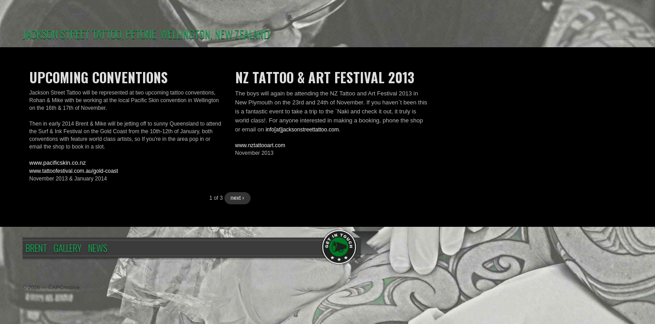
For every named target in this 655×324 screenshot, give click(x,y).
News (98, 248)
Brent (36, 248)
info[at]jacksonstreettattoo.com (302, 129)
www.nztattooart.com (260, 145)
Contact (339, 246)
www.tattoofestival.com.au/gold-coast (73, 171)
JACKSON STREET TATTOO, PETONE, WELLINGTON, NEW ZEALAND (145, 34)
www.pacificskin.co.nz (57, 162)
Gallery (68, 248)
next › (237, 198)
